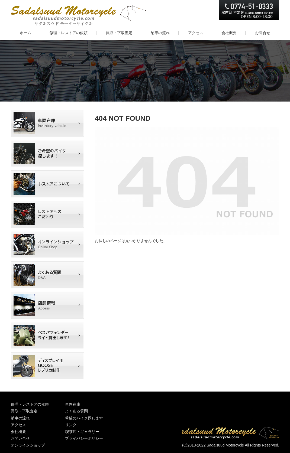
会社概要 (18, 431)
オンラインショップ (49, 244)
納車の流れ (20, 418)
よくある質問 (49, 274)
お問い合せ (20, 438)
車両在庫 (49, 123)
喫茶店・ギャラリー (82, 431)
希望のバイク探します (49, 153)
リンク (70, 425)
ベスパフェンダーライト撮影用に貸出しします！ (49, 335)
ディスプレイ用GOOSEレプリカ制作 (49, 365)
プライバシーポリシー (84, 438)
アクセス (18, 425)
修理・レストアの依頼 (30, 404)
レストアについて (49, 183)
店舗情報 (49, 305)
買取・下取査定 (24, 411)
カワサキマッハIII (49, 214)
